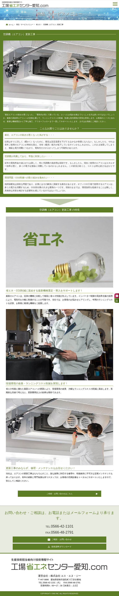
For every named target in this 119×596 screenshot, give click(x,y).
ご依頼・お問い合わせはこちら (59, 494)
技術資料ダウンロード (59, 547)
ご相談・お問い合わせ (59, 539)
